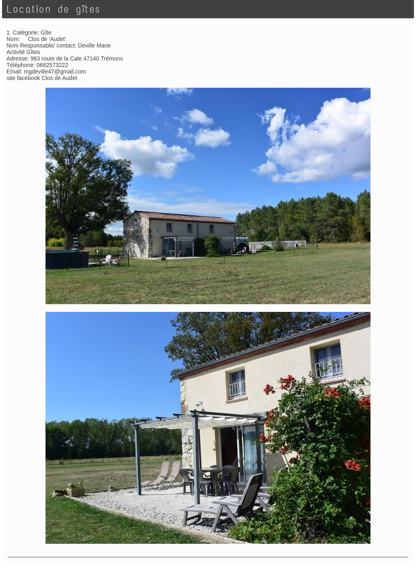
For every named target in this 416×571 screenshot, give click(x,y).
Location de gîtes (54, 9)
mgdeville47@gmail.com (55, 71)
